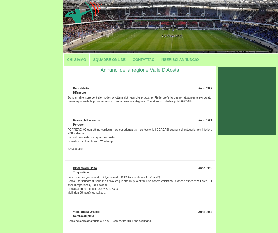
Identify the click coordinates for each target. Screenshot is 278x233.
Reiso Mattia (81, 88)
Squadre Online (109, 60)
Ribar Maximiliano (85, 168)
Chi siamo (76, 60)
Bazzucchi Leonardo (86, 120)
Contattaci (144, 60)
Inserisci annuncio (179, 60)
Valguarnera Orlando (86, 211)
